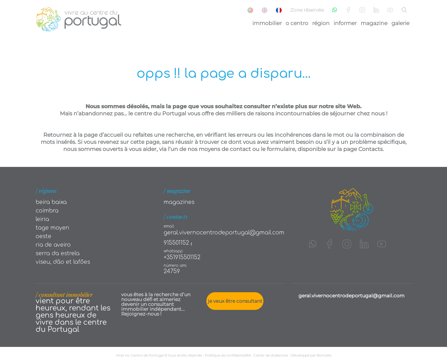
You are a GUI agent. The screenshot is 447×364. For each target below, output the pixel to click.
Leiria (42, 219)
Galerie (400, 23)
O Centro (297, 23)
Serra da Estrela (58, 253)
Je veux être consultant (235, 301)
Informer (345, 23)
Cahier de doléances (270, 355)
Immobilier (267, 23)
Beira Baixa (51, 202)
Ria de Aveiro (53, 245)
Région (321, 23)
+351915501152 (182, 257)
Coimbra (47, 211)
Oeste (43, 236)
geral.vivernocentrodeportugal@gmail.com (224, 233)
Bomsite (324, 355)
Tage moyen (52, 228)
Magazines (179, 202)
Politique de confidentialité (228, 355)
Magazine (374, 23)
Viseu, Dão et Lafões (63, 262)
